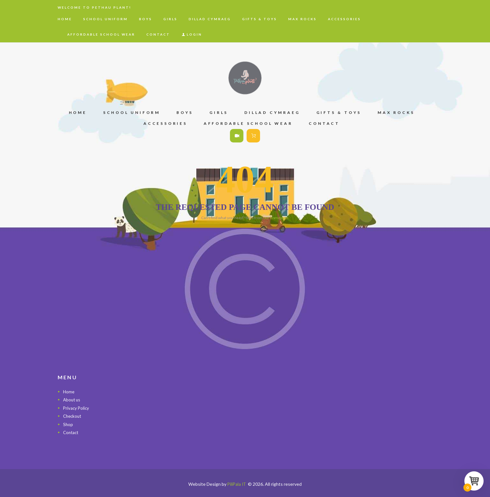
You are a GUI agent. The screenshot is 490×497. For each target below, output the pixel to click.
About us (72, 399)
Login (194, 34)
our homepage (275, 217)
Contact (71, 432)
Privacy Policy (76, 408)
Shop (68, 424)
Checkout (73, 416)
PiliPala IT (237, 484)
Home (69, 391)
